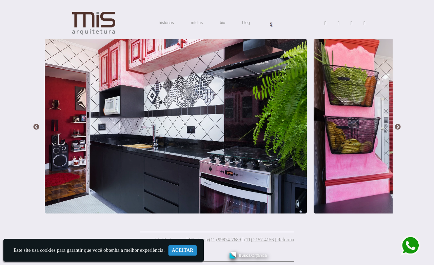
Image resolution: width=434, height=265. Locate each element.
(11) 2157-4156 (259, 239)
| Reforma (284, 239)
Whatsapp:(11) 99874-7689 (215, 239)
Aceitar (183, 250)
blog (246, 22)
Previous (36, 127)
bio (222, 22)
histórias (166, 22)
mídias (197, 22)
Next (397, 127)
